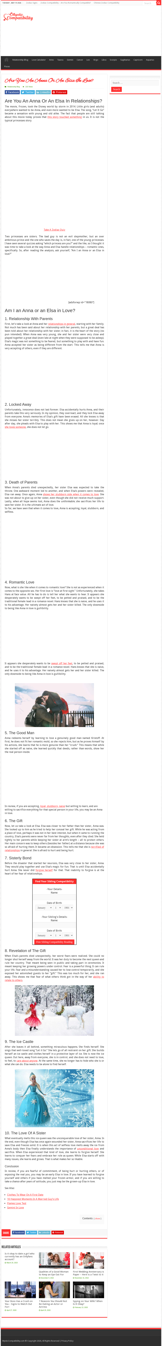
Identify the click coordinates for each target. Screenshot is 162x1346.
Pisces (7, 66)
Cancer (80, 60)
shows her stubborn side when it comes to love (71, 494)
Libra (104, 60)
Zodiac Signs (31, 3)
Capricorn (138, 60)
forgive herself (44, 870)
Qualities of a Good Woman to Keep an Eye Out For (54, 1273)
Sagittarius (125, 60)
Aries (51, 60)
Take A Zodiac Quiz (54, 229)
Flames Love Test (16, 1203)
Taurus (60, 60)
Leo (88, 60)
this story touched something (64, 117)
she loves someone (15, 427)
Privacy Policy (67, 1341)
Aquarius (150, 60)
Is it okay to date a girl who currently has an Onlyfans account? (19, 1256)
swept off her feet (61, 663)
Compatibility (6, 59)
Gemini (70, 60)
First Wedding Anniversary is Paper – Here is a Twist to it (88, 1273)
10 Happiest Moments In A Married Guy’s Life (33, 1199)
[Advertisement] (101, 31)
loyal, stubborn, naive (52, 806)
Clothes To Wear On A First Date (25, 1194)
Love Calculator (39, 60)
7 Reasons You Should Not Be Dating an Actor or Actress (53, 1304)
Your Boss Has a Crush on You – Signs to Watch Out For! (19, 1304)
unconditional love (88, 1148)
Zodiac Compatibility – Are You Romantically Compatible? (65, 3)
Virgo (95, 60)
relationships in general (61, 323)
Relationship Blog (20, 60)
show (97, 1218)
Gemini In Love (15, 1207)
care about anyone (27, 1060)
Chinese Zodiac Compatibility (106, 3)
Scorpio (113, 60)
